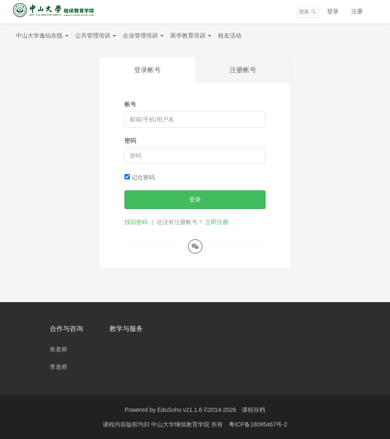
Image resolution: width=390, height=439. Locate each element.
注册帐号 (243, 69)
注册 (357, 11)
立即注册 (216, 222)
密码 (130, 140)
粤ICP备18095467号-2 (258, 424)
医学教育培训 (190, 35)
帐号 (130, 104)
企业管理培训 (143, 35)
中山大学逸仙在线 (42, 35)
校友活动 (229, 35)
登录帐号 (147, 69)
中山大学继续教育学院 (181, 424)
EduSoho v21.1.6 (179, 409)
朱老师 (58, 349)
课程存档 (253, 409)
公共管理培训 (95, 35)
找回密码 (136, 222)
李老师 (58, 366)
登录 (333, 11)
